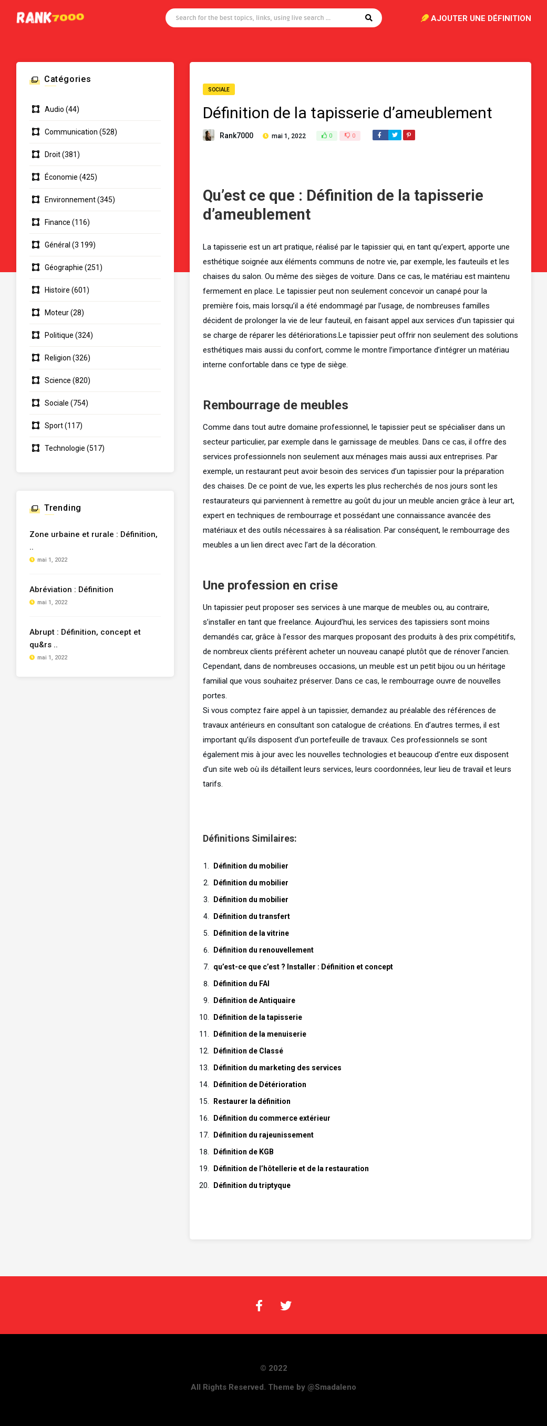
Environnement (70, 199)
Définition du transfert (251, 916)
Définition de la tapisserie (257, 1017)
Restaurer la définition (252, 1101)
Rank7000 (236, 135)
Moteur (57, 312)
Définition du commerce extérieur (272, 1118)
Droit (52, 154)
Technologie (65, 448)
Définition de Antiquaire (254, 1000)
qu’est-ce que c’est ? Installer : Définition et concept (303, 967)
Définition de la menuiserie (259, 1034)
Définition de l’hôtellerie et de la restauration (291, 1168)
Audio (54, 109)
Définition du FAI (241, 983)
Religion (58, 358)
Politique (59, 335)
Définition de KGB (243, 1152)
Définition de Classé (248, 1051)
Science (58, 380)
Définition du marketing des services (277, 1067)
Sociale (219, 89)
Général (57, 245)
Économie (61, 177)
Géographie (64, 267)
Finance (57, 222)
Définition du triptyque (252, 1185)
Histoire (57, 290)
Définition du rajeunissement (263, 1135)
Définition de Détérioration (259, 1084)
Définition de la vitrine (251, 933)
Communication (71, 132)
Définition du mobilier (250, 866)
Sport (54, 425)
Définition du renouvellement (263, 950)
